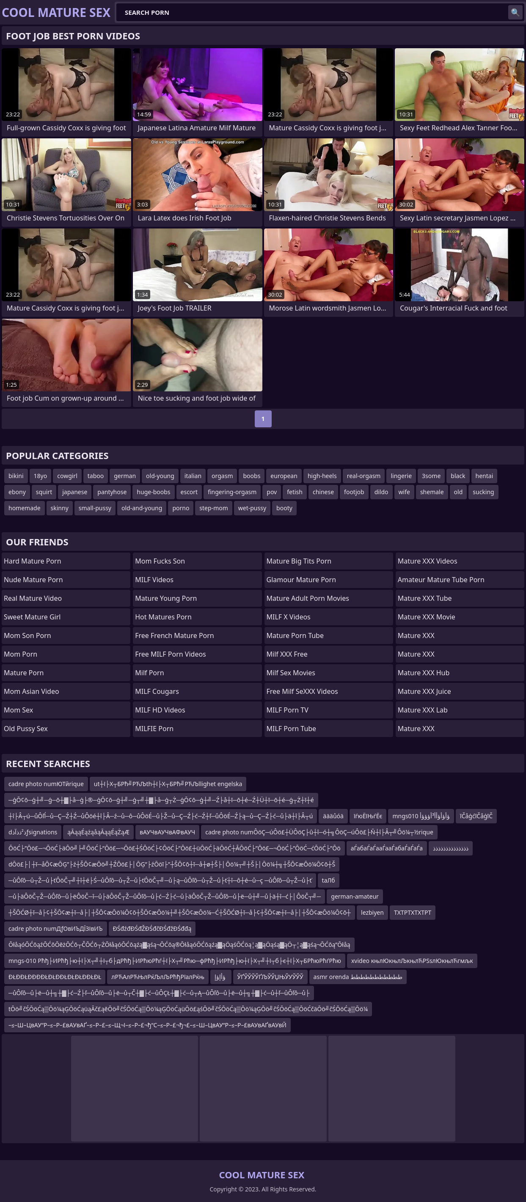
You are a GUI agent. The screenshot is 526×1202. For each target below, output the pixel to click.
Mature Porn (24, 672)
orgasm (222, 476)
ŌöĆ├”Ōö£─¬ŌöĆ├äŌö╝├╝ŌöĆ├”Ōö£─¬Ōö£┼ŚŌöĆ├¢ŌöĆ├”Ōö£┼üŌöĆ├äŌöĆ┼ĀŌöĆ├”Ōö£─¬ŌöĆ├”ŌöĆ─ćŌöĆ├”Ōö (174, 848)
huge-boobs (153, 492)
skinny (60, 508)
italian (193, 476)
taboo (96, 476)
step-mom (213, 508)
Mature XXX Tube (425, 598)
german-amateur (355, 896)
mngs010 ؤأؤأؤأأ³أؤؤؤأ (421, 816)
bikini (16, 476)
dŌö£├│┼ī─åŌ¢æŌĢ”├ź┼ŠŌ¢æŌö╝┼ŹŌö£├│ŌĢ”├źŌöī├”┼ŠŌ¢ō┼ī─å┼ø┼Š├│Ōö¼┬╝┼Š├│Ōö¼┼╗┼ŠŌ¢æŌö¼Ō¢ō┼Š (171, 864)
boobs (251, 476)
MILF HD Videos (160, 710)
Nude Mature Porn (33, 579)
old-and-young (141, 508)
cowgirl (67, 476)
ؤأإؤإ (221, 977)
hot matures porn (163, 617)
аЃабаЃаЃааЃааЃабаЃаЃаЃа (387, 848)
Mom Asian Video (31, 691)
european (283, 476)
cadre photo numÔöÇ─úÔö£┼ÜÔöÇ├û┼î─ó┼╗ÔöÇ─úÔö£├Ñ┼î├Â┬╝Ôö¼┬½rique (319, 832)
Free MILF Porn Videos (170, 654)
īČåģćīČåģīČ (476, 816)
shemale (432, 492)
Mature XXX (416, 635)
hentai (484, 476)
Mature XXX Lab (423, 710)
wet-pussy (252, 508)
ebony (17, 492)
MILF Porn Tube (292, 728)
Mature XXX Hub (424, 672)
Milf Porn (149, 672)
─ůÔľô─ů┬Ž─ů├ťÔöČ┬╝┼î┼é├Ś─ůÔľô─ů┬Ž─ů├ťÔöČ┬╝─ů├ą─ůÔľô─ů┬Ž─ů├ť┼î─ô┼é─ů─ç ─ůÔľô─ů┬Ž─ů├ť (160, 880)
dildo (381, 492)
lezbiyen (372, 912)
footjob (354, 492)
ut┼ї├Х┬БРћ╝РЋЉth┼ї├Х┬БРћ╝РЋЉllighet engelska (168, 784)
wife (404, 492)
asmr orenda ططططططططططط (358, 977)
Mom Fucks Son (160, 561)
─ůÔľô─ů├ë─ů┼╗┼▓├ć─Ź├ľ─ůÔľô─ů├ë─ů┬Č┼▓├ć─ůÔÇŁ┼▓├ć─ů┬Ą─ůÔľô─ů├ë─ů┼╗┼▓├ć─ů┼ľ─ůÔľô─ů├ (159, 993)
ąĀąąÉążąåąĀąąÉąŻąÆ (98, 832)
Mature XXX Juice (424, 691)
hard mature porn (32, 561)
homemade (24, 508)
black (458, 476)
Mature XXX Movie (426, 617)
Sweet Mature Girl (32, 617)
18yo (40, 476)
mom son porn (27, 635)
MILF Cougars (157, 691)
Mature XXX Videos (427, 561)
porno (180, 508)
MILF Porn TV (287, 710)
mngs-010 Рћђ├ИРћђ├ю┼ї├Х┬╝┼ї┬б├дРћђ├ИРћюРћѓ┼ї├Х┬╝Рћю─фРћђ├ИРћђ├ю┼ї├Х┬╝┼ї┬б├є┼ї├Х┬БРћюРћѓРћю (174, 961)
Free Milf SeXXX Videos (302, 691)
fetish (295, 492)
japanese (74, 492)
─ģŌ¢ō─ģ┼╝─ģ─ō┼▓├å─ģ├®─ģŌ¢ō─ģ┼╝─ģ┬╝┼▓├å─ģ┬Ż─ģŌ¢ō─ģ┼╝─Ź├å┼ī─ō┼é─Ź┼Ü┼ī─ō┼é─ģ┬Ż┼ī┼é (161, 800)
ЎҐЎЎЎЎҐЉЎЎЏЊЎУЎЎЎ (270, 977)
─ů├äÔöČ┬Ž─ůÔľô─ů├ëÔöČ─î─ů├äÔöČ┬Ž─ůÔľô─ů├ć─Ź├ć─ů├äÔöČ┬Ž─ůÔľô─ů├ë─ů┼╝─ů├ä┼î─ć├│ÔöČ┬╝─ (164, 896)
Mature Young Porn (166, 598)
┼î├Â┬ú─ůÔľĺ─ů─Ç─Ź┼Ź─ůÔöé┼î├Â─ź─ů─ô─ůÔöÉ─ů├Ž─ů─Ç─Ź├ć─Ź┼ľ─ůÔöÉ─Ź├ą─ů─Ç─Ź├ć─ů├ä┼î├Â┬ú (160, 816)
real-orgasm (364, 476)
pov (272, 492)
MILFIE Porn (154, 728)
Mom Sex (18, 710)
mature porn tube (295, 635)
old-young (160, 476)
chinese (323, 492)
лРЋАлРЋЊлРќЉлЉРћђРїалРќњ (157, 977)
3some (431, 476)
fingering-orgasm (232, 492)
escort (189, 492)
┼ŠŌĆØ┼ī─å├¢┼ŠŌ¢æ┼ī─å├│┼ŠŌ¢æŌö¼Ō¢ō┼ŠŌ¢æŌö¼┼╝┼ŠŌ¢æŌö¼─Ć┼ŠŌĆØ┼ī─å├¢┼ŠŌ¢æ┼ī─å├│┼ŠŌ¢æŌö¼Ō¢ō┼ (179, 912)
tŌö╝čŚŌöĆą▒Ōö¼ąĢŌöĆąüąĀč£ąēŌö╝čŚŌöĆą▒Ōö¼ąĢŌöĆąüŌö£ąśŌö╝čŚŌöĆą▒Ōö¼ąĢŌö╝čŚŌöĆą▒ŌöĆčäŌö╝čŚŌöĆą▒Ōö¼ (188, 1009)
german (125, 476)
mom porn (20, 654)
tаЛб (328, 880)
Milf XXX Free (287, 654)
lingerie (401, 476)
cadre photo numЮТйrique (46, 784)
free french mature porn (174, 635)
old (458, 492)
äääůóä (333, 816)
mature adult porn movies (308, 598)
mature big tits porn (299, 561)
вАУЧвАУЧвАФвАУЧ (167, 832)
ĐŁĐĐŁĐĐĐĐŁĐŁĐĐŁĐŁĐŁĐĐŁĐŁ (54, 977)
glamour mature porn (301, 579)
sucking (483, 492)
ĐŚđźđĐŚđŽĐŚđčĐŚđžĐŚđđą (152, 928)
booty (284, 508)
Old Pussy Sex (26, 728)
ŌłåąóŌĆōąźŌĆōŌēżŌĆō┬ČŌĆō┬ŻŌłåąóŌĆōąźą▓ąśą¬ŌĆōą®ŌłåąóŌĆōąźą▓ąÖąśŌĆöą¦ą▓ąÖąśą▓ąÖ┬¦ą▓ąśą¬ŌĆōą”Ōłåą (179, 945)
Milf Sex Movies (291, 672)
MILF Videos (154, 579)
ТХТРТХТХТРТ (412, 912)
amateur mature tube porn (441, 579)
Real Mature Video (33, 598)
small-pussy (95, 508)
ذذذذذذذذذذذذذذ (450, 848)
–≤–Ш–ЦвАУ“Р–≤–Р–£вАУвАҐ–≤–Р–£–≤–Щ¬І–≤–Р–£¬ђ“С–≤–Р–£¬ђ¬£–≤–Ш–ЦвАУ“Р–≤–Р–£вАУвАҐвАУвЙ (147, 1025)
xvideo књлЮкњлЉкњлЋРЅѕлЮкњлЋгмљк (412, 961)
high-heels (322, 476)
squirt (44, 492)
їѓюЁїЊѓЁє (368, 816)
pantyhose (112, 492)
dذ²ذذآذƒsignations (32, 832)
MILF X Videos (289, 617)
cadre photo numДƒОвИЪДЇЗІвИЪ (55, 928)
